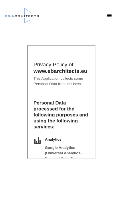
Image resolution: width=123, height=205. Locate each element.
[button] (109, 16)
